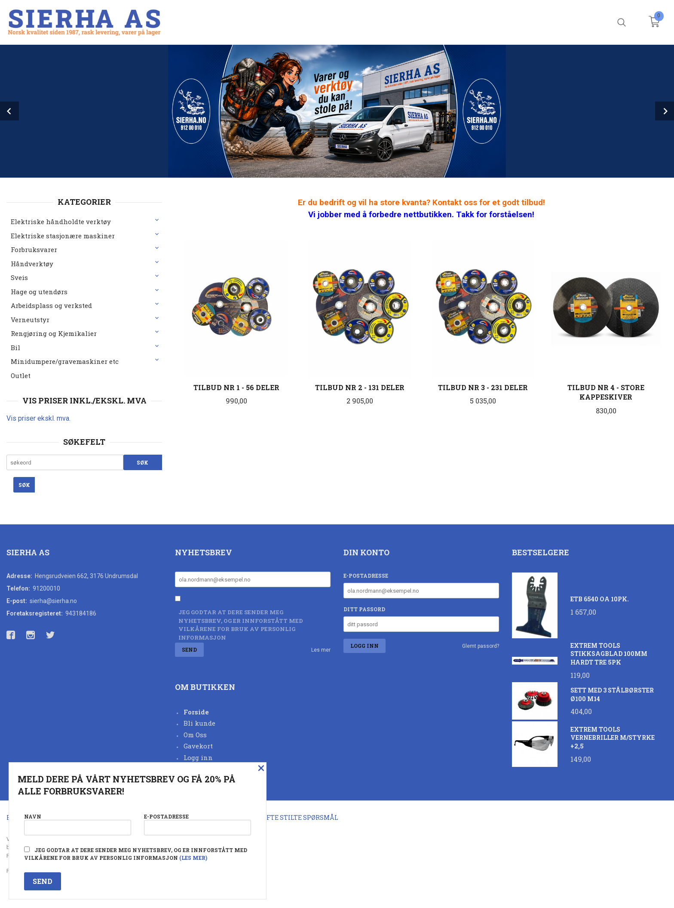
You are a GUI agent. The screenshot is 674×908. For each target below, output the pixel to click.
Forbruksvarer (34, 249)
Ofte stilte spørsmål (300, 817)
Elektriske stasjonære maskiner (63, 235)
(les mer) (193, 857)
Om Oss (195, 734)
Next (664, 111)
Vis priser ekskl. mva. (38, 418)
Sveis (19, 277)
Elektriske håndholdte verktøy (61, 221)
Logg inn (198, 757)
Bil (15, 347)
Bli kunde (199, 723)
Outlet (21, 375)
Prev (9, 111)
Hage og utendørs (39, 291)
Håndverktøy (32, 263)
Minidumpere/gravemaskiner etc (65, 361)
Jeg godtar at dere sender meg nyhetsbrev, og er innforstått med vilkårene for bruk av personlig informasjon (240, 624)
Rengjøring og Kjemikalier (54, 333)
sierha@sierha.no (53, 600)
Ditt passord (364, 609)
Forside (196, 712)
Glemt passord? (480, 646)
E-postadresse (365, 575)
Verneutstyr (30, 319)
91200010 (46, 588)
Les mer (321, 650)
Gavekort (198, 746)
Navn (77, 824)
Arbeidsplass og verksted (51, 305)
